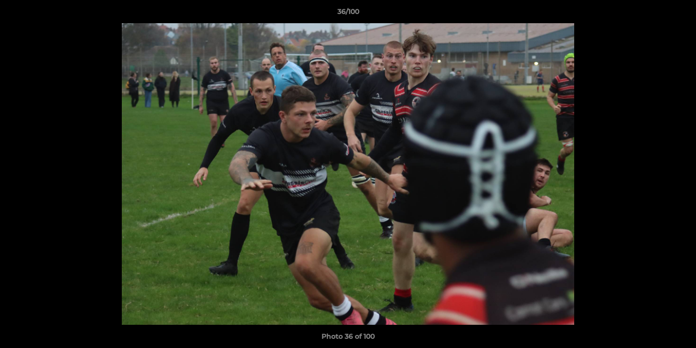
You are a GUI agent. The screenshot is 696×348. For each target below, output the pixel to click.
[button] (678, 14)
